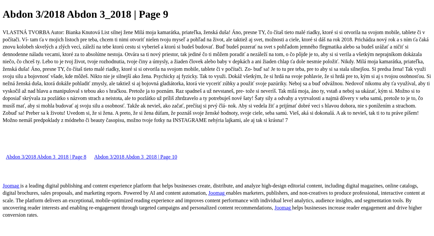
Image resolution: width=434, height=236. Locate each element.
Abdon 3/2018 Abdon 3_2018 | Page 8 (46, 157)
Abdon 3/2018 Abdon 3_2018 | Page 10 (135, 157)
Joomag (11, 185)
